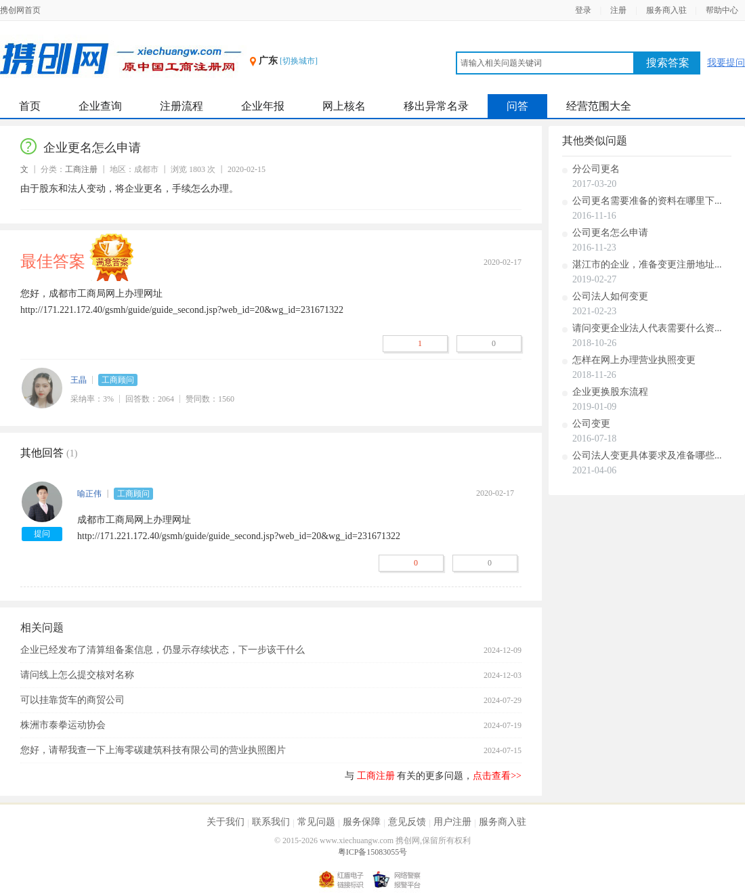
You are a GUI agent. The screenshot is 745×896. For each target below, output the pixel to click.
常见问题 (316, 822)
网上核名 (344, 106)
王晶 (78, 380)
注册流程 (181, 106)
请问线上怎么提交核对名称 (77, 675)
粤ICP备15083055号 (373, 852)
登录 (583, 10)
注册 (618, 10)
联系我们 (271, 822)
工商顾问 (118, 380)
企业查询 (100, 106)
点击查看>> (497, 776)
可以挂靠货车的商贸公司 (72, 700)
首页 (30, 106)
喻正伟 (89, 493)
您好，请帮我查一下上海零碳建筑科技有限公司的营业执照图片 (153, 750)
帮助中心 (722, 10)
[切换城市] (299, 61)
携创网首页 (20, 10)
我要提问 (726, 63)
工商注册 (81, 169)
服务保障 (362, 822)
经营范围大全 (598, 106)
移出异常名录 (436, 106)
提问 (42, 533)
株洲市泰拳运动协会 (63, 725)
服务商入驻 (666, 10)
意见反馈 (407, 822)
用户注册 (452, 822)
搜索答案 (667, 62)
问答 (517, 106)
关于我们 (225, 822)
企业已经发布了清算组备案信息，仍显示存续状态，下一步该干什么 (162, 650)
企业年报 (262, 106)
